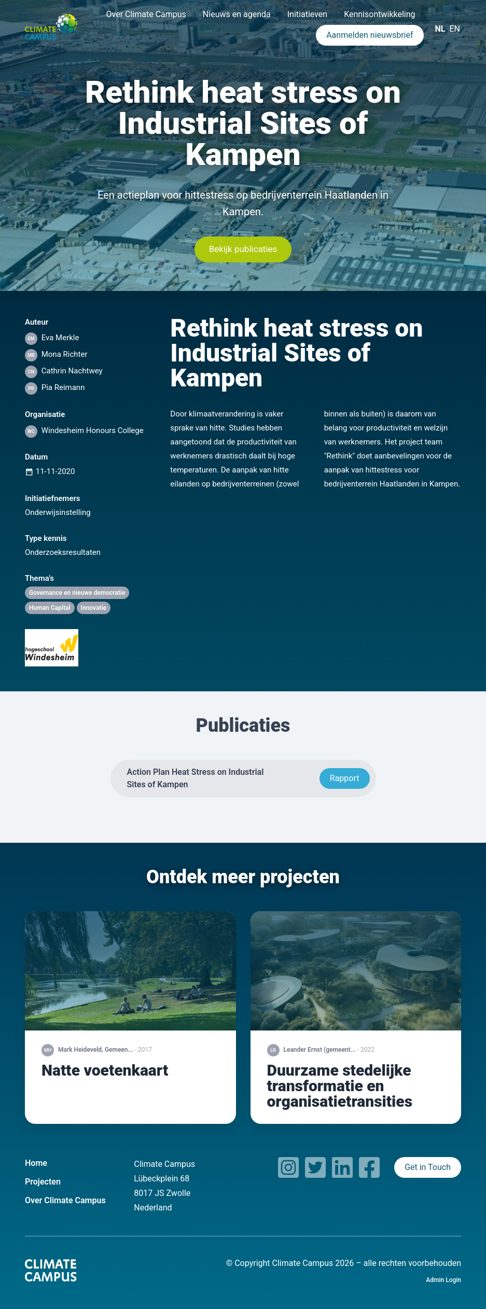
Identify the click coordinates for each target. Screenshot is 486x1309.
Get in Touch (428, 1167)
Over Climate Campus (146, 14)
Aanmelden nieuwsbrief (369, 35)
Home (36, 1163)
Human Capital (50, 607)
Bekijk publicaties (243, 249)
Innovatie (94, 607)
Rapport (344, 778)
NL (440, 29)
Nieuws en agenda (237, 14)
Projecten (43, 1182)
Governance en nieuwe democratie (77, 592)
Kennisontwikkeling (379, 14)
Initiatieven (307, 14)
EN (454, 29)
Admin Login (443, 1280)
